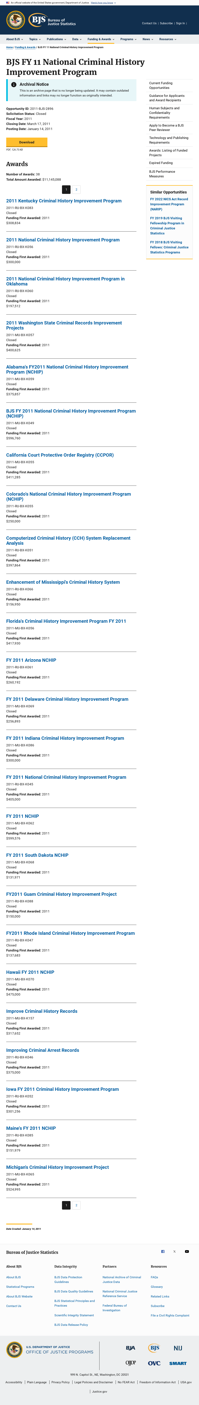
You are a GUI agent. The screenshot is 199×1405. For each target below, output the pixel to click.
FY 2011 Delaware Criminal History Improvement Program (67, 699)
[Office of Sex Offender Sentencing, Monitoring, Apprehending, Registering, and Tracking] (178, 1365)
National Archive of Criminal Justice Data (122, 1279)
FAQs (154, 1277)
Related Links (160, 1296)
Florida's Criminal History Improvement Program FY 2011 (66, 621)
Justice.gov (99, 1391)
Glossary (157, 1287)
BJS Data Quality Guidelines (73, 1291)
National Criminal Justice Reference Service (120, 1294)
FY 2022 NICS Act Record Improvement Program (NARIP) (169, 204)
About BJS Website (19, 1296)
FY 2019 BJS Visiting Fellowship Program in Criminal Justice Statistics (167, 225)
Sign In (180, 23)
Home (9, 47)
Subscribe (166, 23)
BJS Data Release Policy (71, 1325)
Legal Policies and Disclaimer (93, 1382)
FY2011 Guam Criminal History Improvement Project (61, 894)
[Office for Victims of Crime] (154, 1366)
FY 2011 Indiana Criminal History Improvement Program (65, 738)
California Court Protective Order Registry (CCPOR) (60, 455)
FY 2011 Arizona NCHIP (31, 660)
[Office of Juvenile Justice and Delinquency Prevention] (131, 1366)
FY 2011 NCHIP (22, 816)
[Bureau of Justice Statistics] (154, 1353)
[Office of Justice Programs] (15, 19)
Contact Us (149, 23)
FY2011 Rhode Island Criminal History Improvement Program (70, 933)
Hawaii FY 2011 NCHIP (30, 972)
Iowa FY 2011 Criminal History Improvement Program (62, 1089)
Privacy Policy (60, 1382)
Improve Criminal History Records (41, 1011)
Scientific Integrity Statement (74, 1315)
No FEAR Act (126, 1382)
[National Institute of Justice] (178, 1351)
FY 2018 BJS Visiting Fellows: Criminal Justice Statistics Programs (169, 247)
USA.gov (186, 1382)
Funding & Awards (25, 47)
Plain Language (37, 1382)
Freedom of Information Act (158, 1382)
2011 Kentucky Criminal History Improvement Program (64, 201)
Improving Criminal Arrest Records (42, 1050)
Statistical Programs (20, 1287)
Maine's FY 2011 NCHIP (31, 1128)
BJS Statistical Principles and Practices (74, 1303)
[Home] (52, 20)
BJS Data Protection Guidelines (68, 1279)
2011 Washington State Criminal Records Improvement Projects (64, 325)
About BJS (13, 1277)
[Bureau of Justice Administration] (130, 1351)
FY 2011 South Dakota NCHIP (37, 855)
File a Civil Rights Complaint (170, 1315)
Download (26, 142)
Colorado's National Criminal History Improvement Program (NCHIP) (68, 496)
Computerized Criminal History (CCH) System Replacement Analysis (68, 540)
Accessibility (13, 1382)
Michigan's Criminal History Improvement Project (57, 1167)
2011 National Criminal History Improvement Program (63, 240)
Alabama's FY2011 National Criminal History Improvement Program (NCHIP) (67, 369)
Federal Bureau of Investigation (115, 1308)
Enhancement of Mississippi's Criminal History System (63, 582)
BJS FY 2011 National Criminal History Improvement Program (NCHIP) (71, 413)
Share (192, 26)
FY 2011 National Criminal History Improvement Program (66, 777)
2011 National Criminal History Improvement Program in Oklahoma (65, 281)
